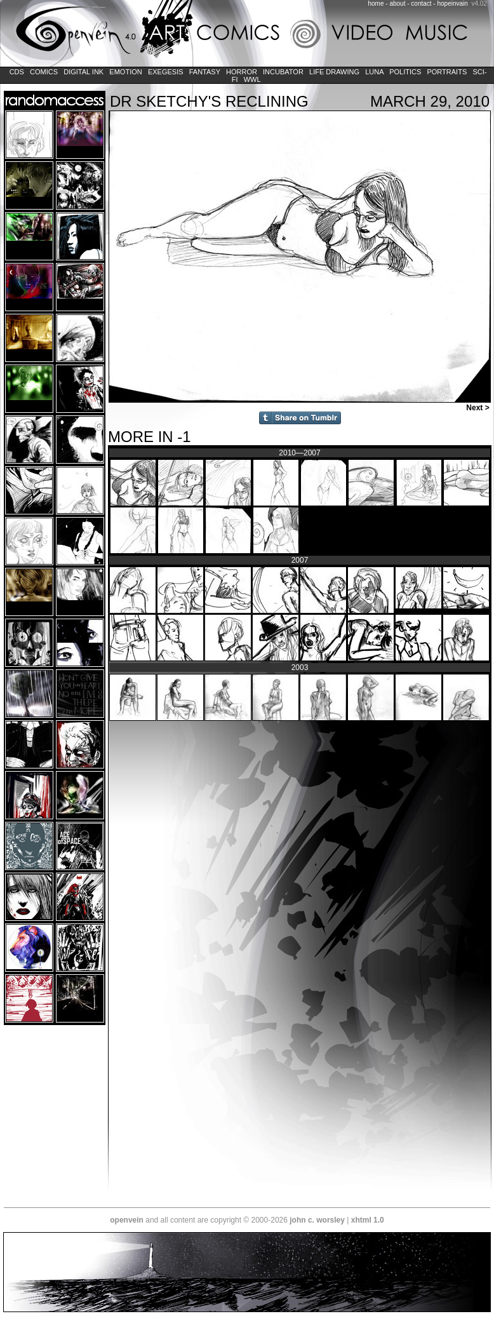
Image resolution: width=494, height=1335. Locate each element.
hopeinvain (452, 3)
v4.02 (478, 3)
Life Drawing (334, 72)
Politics (405, 72)
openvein (127, 1220)
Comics (44, 72)
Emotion (125, 72)
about (397, 3)
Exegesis (165, 72)
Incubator (283, 72)
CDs (17, 72)
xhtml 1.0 (367, 1220)
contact (421, 3)
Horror (241, 72)
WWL (252, 79)
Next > (478, 407)
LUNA (374, 72)
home (376, 3)
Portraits (447, 72)
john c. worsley (317, 1220)
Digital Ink (83, 72)
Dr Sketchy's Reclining (209, 101)
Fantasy (204, 72)
